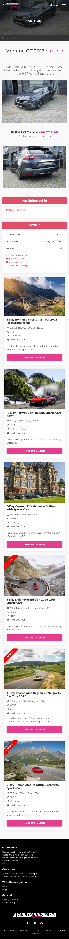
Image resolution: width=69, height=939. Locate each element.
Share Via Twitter (15, 258)
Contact (6, 863)
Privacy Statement (11, 899)
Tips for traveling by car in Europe (17, 855)
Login (54, 5)
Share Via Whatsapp (17, 265)
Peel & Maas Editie (15, 210)
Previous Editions (10, 860)
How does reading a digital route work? (20, 858)
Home (7, 38)
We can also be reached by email (19, 876)
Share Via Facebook (17, 255)
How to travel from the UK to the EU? (19, 852)
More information (34, 358)
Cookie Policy (8, 902)
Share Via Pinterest (17, 262)
